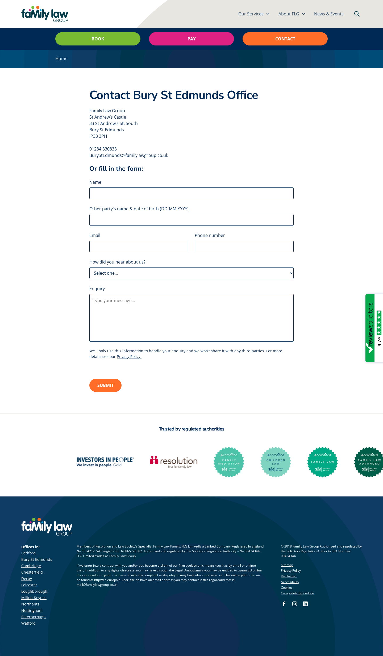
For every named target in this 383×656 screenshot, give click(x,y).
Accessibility (290, 582)
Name (95, 182)
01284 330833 (103, 149)
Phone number (210, 235)
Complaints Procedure (297, 593)
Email (94, 235)
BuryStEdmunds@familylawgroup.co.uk (128, 155)
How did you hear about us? (117, 262)
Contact (285, 39)
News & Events (329, 14)
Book (97, 39)
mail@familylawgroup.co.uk (97, 584)
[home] (44, 14)
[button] (254, 14)
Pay (192, 39)
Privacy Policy (291, 570)
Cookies (287, 587)
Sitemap (287, 565)
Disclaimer (289, 576)
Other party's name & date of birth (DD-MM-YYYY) (139, 209)
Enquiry (97, 288)
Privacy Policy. (129, 356)
